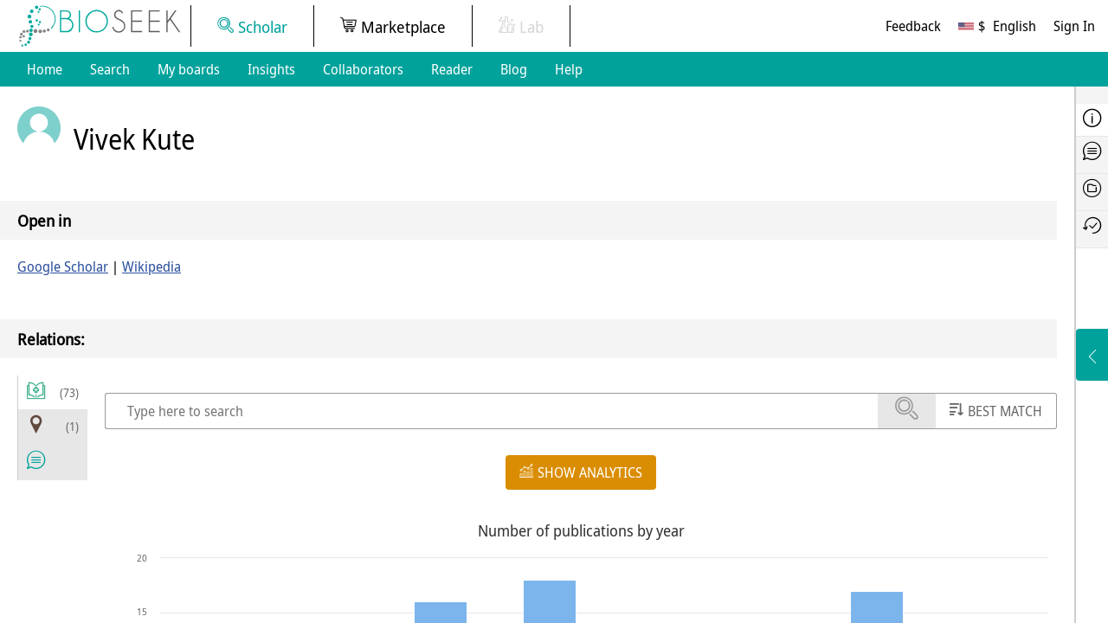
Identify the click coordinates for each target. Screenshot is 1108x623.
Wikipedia (151, 266)
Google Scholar (62, 266)
